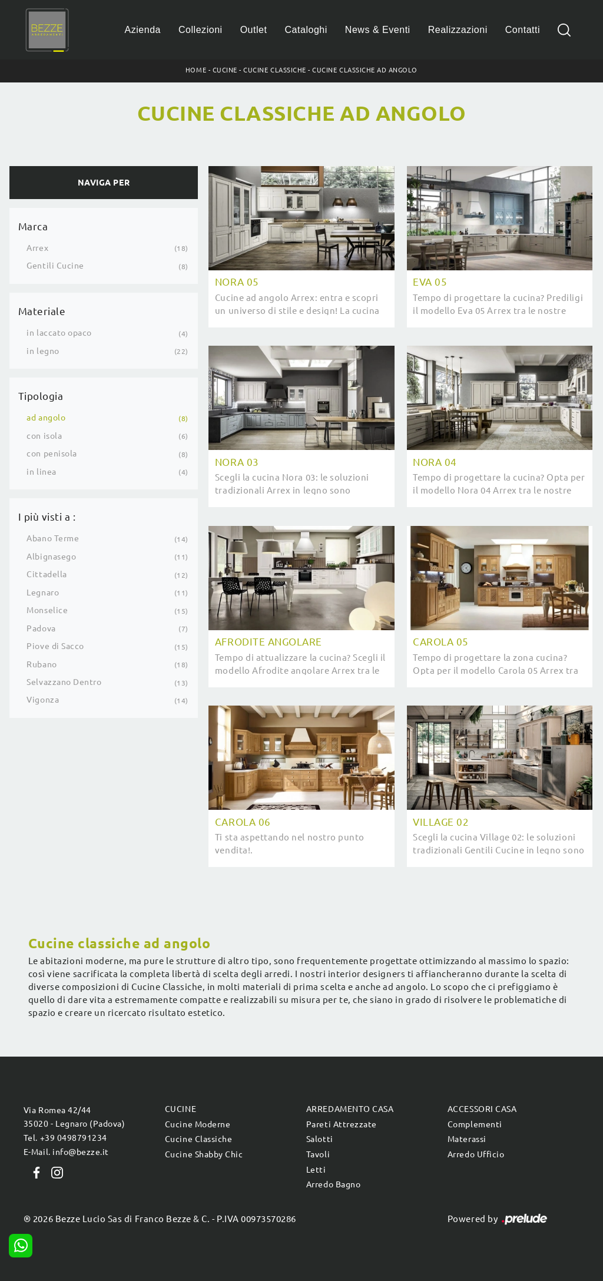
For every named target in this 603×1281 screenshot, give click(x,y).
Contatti (522, 30)
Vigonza (42, 699)
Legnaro (42, 592)
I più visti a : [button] (47, 516)
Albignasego (51, 556)
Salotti (319, 1139)
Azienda (143, 30)
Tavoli (318, 1154)
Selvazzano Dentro (63, 682)
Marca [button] (33, 226)
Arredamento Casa (349, 1109)
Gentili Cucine (55, 265)
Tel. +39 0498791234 (65, 1138)
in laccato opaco (58, 332)
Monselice (47, 610)
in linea (41, 471)
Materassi (467, 1139)
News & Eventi (377, 30)
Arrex (37, 248)
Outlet (253, 30)
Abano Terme (52, 538)
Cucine (225, 70)
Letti (316, 1169)
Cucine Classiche (274, 70)
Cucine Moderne (197, 1124)
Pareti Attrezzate (341, 1124)
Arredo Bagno (333, 1184)
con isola (44, 436)
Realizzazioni (458, 30)
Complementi (475, 1124)
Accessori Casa (482, 1109)
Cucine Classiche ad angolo (365, 70)
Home (195, 70)
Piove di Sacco (55, 646)
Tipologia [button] (41, 396)
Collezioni (200, 30)
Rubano (41, 664)
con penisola (51, 453)
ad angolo (45, 417)
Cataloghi (305, 30)
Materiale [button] (42, 311)
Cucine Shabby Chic (204, 1154)
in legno (42, 351)
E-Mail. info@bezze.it (66, 1152)
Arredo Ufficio (476, 1154)
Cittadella (46, 574)
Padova (40, 628)
